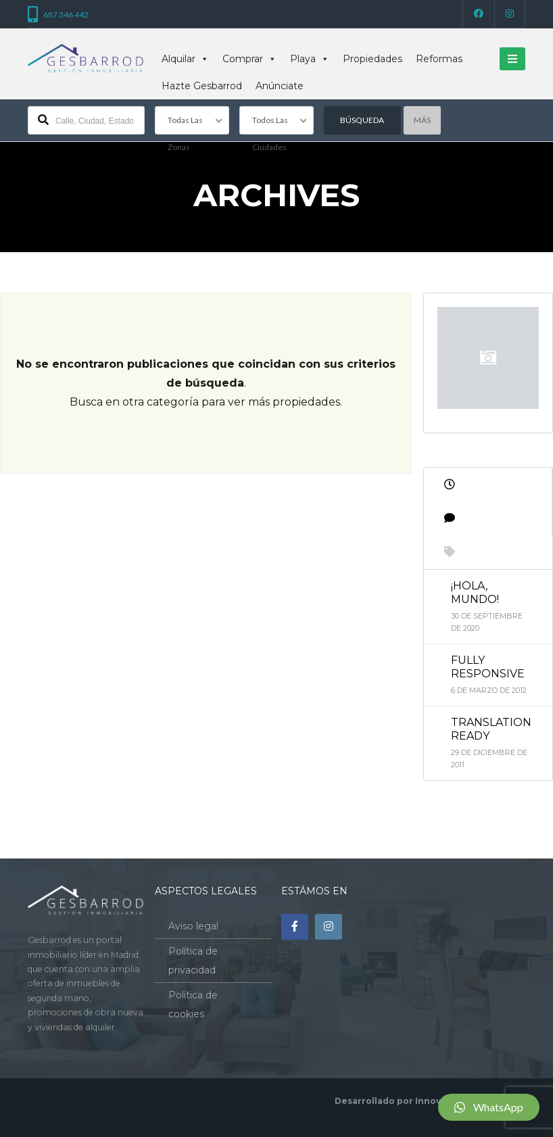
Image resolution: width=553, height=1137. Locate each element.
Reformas (439, 59)
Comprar (249, 59)
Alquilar (185, 59)
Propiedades (372, 59)
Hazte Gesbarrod (202, 86)
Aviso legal (193, 926)
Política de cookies (193, 1004)
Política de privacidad (193, 960)
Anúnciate (280, 86)
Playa (309, 59)
